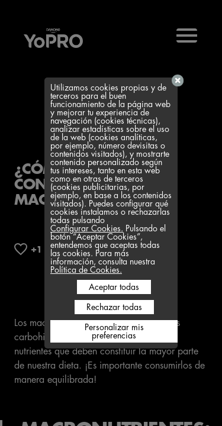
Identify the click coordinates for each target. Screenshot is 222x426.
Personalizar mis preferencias (114, 331)
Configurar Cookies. (86, 228)
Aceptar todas (114, 287)
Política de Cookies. (86, 270)
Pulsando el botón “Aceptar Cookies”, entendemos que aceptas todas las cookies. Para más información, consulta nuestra (108, 245)
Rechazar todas (114, 307)
